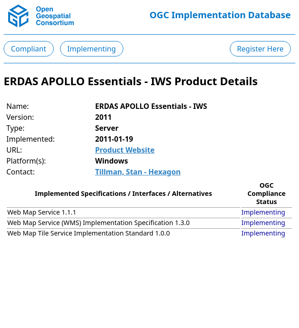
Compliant (28, 49)
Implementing (91, 49)
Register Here (260, 49)
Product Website (125, 150)
